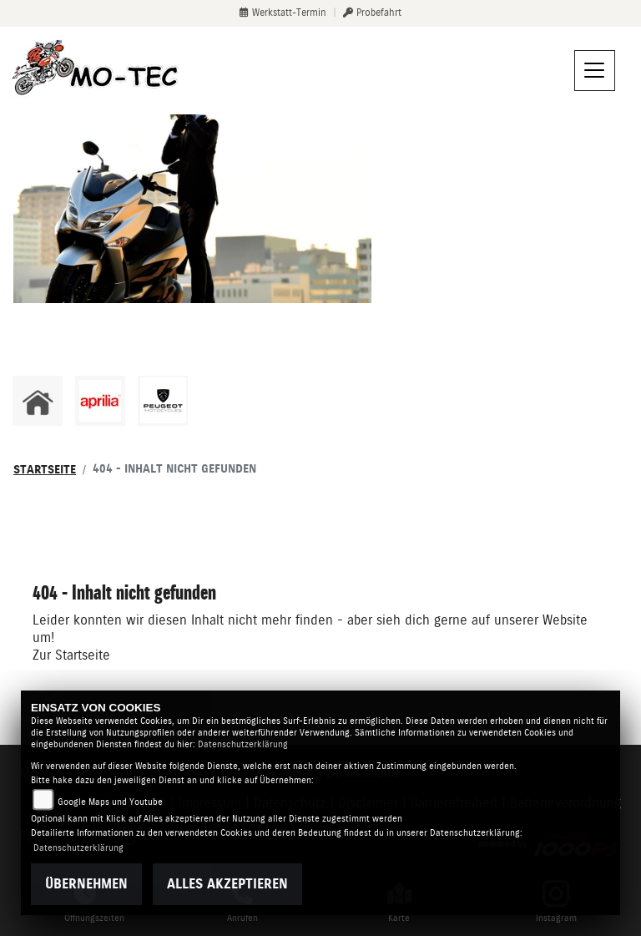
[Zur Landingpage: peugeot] (163, 401)
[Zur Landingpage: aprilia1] (100, 401)
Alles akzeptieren (227, 884)
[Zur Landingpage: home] (38, 401)
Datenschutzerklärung (243, 744)
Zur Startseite (71, 655)
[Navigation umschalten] (595, 71)
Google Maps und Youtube (110, 802)
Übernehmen (86, 884)
